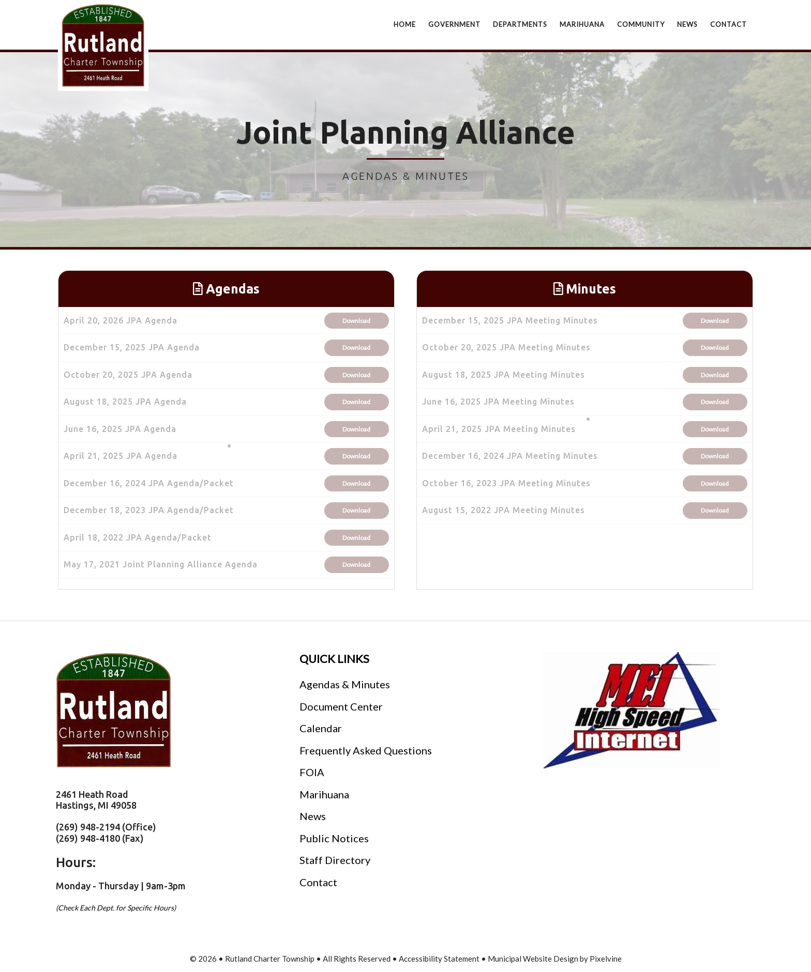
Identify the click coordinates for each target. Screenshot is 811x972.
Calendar (320, 728)
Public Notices (334, 838)
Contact (318, 882)
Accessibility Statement (440, 958)
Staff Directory (334, 860)
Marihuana (324, 794)
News (312, 816)
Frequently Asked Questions (365, 750)
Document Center (341, 706)
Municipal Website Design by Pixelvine (555, 958)
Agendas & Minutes (344, 684)
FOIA (311, 772)
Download (356, 321)
